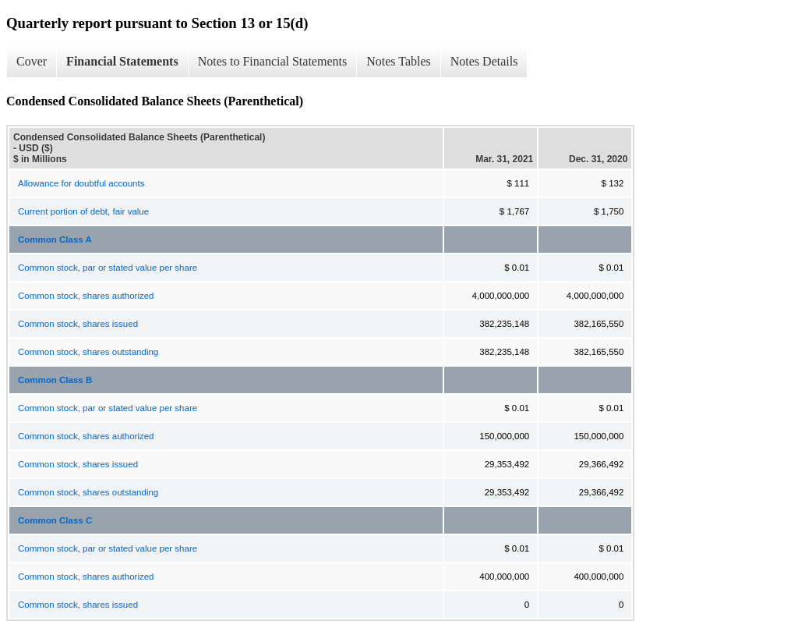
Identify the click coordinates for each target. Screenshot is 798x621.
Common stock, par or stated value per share (107, 267)
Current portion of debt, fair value (83, 211)
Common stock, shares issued (78, 323)
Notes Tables (398, 61)
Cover (31, 61)
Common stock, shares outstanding (88, 352)
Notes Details (484, 61)
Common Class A (55, 239)
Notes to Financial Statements (273, 61)
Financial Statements (122, 61)
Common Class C (55, 520)
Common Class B (55, 380)
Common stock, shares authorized (86, 295)
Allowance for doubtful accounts (81, 183)
